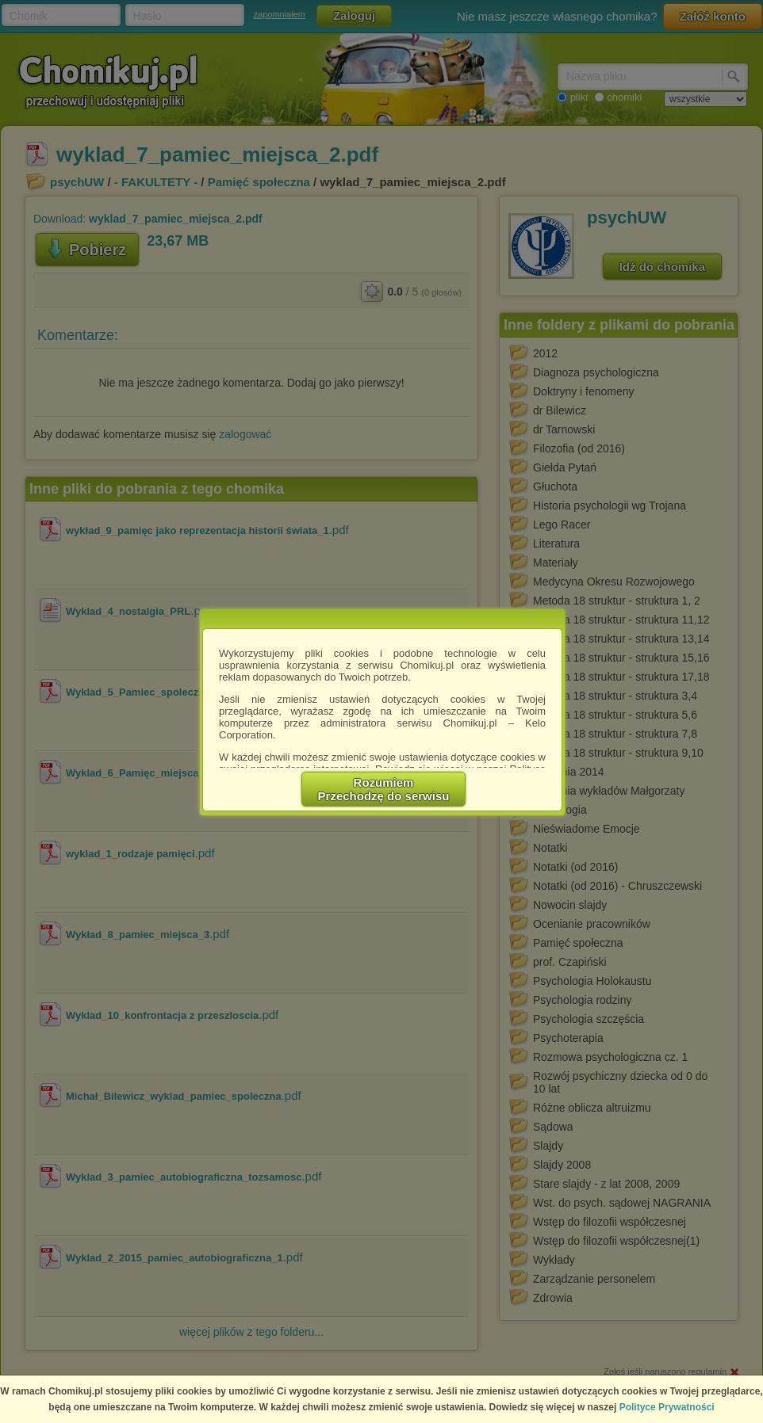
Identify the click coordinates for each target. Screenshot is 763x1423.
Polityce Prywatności (667, 1407)
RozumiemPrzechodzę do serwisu (384, 789)
